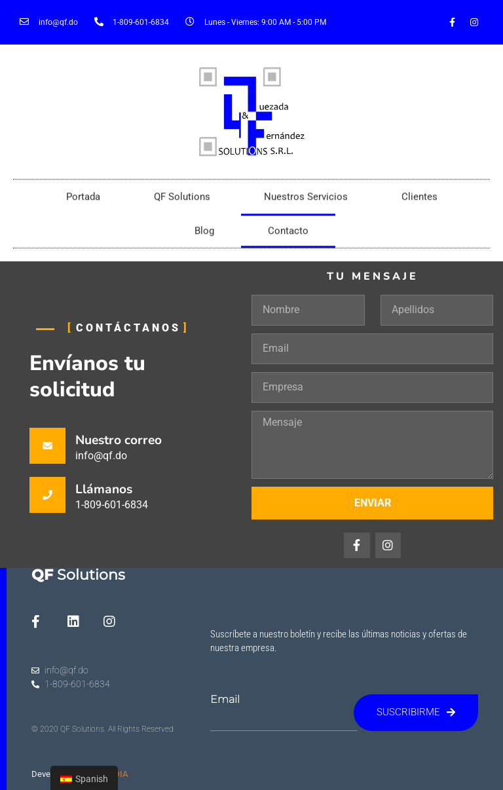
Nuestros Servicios (306, 203)
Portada (83, 203)
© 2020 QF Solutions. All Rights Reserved (102, 729)
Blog (204, 237)
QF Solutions (182, 203)
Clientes (419, 203)
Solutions (78, 575)
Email (225, 699)
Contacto (288, 237)
